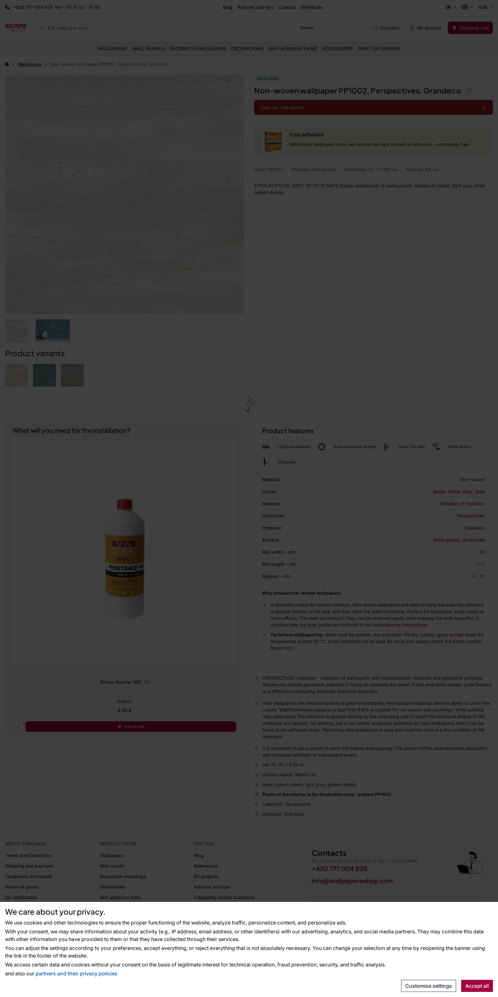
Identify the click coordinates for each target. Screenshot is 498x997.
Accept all (477, 986)
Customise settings (428, 986)
